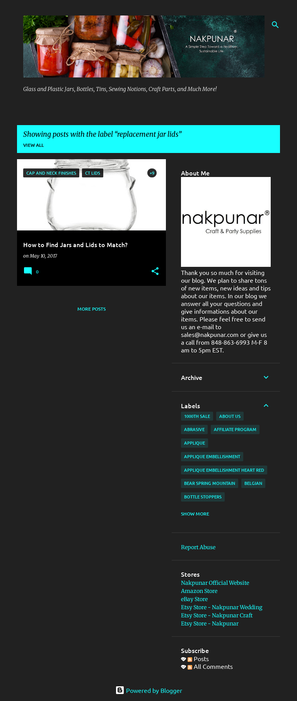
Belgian (253, 483)
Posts (198, 658)
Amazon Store (199, 591)
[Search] (275, 24)
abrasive (194, 429)
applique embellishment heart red (224, 470)
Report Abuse (198, 547)
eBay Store (194, 599)
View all (33, 145)
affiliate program (235, 429)
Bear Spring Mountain (209, 483)
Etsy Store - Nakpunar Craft (217, 615)
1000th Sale (197, 416)
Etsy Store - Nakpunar (210, 623)
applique (194, 443)
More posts (91, 309)
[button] (155, 271)
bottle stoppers (203, 496)
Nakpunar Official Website (215, 582)
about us (230, 416)
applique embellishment (212, 456)
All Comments (210, 666)
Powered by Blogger (148, 690)
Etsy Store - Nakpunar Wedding (221, 607)
